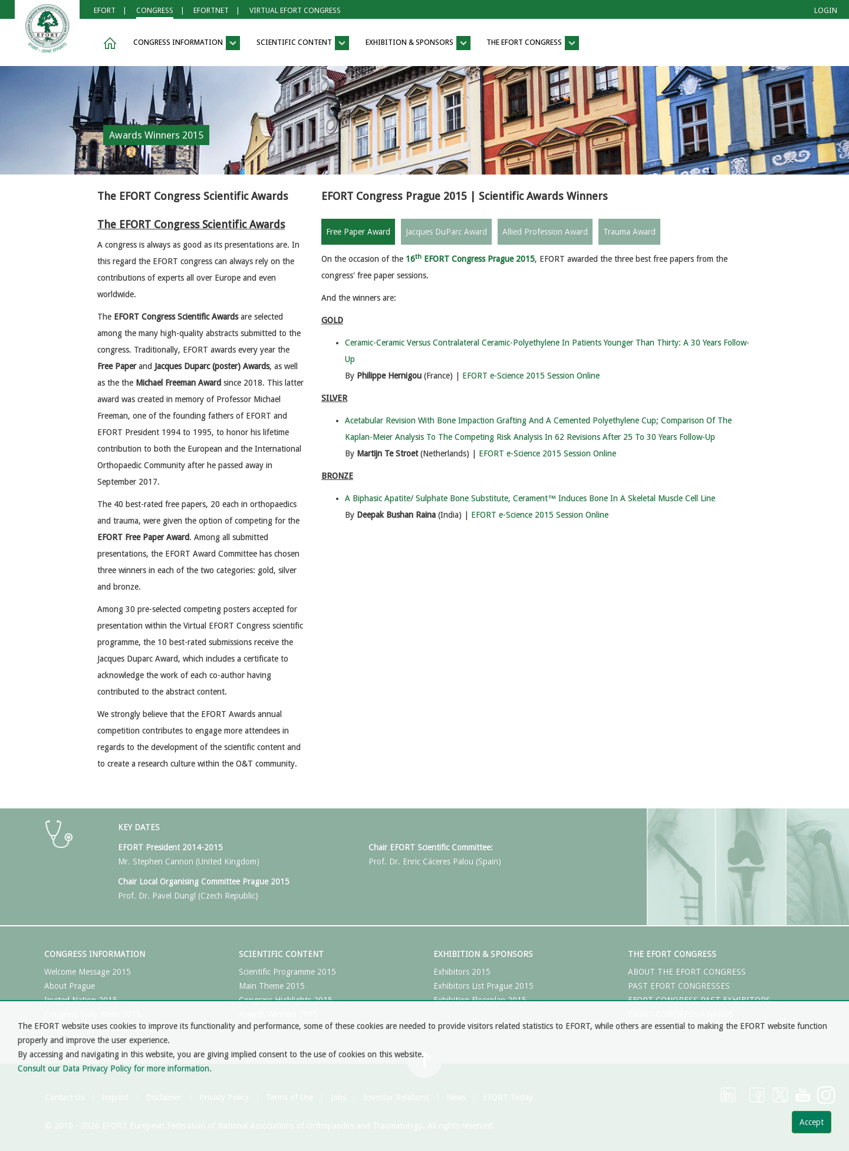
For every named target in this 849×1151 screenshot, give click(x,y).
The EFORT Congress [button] (532, 43)
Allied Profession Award (545, 231)
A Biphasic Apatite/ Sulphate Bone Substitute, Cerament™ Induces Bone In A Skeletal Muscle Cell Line (530, 498)
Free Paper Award (358, 231)
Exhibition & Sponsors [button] (418, 43)
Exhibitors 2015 (462, 971)
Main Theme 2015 (272, 986)
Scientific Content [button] (302, 43)
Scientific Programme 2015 (287, 971)
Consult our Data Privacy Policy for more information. (115, 1068)
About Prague (69, 986)
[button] (108, 43)
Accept (811, 1122)
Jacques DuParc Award (446, 231)
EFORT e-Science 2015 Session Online (531, 375)
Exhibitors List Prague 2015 (483, 986)
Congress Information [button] (186, 43)
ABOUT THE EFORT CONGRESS (687, 971)
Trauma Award (629, 231)
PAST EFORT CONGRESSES (679, 986)
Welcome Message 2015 (87, 971)
